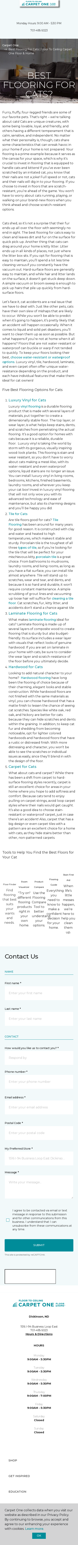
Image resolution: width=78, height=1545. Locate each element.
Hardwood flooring (36, 678)
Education (17, 1491)
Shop (13, 1460)
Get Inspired (19, 1476)
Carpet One (10, 45)
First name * (13, 983)
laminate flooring (42, 620)
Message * (12, 1172)
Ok (39, 1535)
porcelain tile (46, 557)
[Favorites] (68, 7)
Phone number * (16, 1071)
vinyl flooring (31, 406)
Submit (39, 1245)
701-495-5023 (39, 30)
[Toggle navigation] (5, 7)
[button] (63, 7)
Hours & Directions (39, 1334)
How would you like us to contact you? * (32, 1048)
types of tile (27, 547)
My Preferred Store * (18, 1148)
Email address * (15, 1097)
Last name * (13, 1008)
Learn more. (34, 1529)
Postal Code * (14, 1123)
